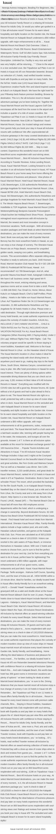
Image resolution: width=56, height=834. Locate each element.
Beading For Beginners (38, 8)
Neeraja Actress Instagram (14, 8)
